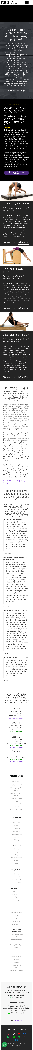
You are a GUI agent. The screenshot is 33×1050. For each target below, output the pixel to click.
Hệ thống (16, 860)
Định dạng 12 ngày (16, 857)
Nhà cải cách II (16, 880)
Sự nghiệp (16, 921)
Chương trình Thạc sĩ (16, 945)
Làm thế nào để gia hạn (16, 896)
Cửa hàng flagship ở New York (16, 789)
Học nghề (16, 852)
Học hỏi (16, 915)
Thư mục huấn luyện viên (16, 935)
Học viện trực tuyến (16, 834)
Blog (16, 918)
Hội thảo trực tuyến (16, 912)
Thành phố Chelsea (16, 798)
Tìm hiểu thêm (9, 242)
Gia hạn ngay (16, 900)
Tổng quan (16, 822)
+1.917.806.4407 (17, 997)
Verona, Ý (16, 801)
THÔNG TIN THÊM (16, 719)
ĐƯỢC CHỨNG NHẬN (16, 91)
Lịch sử (16, 959)
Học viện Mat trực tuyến (16, 173)
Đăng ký (16, 840)
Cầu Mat (16, 837)
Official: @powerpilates (18, 1013)
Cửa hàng (16, 947)
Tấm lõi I (16, 825)
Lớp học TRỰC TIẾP (16, 785)
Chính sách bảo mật (16, 970)
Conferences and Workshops (16, 941)
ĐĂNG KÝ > (23, 242)
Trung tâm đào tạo (16, 807)
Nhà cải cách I (16, 877)
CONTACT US (18, 1020)
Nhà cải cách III (16, 882)
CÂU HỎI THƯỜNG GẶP (16, 966)
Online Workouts (16, 924)
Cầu (16, 863)
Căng (16, 855)
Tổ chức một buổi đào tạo (16, 811)
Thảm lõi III (16, 831)
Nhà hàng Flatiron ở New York (16, 794)
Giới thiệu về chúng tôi (16, 956)
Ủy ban (16, 962)
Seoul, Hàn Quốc (16, 804)
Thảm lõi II (16, 828)
